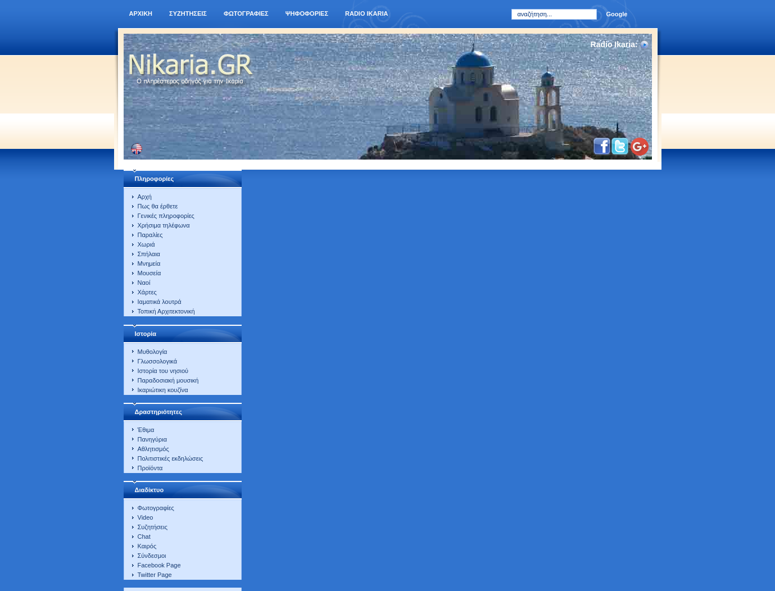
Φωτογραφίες (156, 507)
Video (145, 517)
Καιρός (147, 546)
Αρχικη (141, 13)
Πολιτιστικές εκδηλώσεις (170, 458)
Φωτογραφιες (246, 13)
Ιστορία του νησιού (163, 370)
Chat (144, 536)
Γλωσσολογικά (158, 361)
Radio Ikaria (366, 13)
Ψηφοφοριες (306, 13)
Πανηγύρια (152, 439)
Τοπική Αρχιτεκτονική (166, 311)
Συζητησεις (188, 13)
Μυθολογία (152, 351)
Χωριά (146, 244)
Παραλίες (150, 234)
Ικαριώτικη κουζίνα (163, 390)
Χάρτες (147, 292)
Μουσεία (149, 273)
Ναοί (144, 282)
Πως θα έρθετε (158, 206)
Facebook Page (159, 565)
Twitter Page (155, 574)
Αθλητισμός (153, 448)
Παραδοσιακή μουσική (168, 380)
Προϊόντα (150, 468)
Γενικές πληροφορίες (166, 215)
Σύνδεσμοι (152, 555)
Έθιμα (146, 429)
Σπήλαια (149, 254)
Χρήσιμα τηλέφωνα (164, 225)
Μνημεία (149, 263)
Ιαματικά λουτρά (160, 301)
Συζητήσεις (153, 527)
